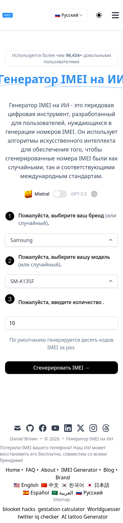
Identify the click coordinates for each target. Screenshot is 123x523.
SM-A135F (62, 281)
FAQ (30, 469)
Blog (108, 469)
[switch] (60, 194)
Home (13, 469)
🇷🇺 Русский (89, 492)
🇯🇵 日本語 (98, 485)
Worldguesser (103, 509)
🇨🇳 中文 (50, 485)
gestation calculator (61, 509)
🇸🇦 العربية (62, 492)
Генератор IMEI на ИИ (89, 439)
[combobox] (69, 15)
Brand (63, 477)
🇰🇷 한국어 (72, 485)
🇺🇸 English (26, 485)
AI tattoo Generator (84, 516)
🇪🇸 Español (36, 492)
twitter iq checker (38, 516)
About (48, 469)
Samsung (62, 240)
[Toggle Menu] (115, 15)
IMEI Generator (79, 469)
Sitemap (61, 499)
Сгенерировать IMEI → (61, 367)
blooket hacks (19, 509)
